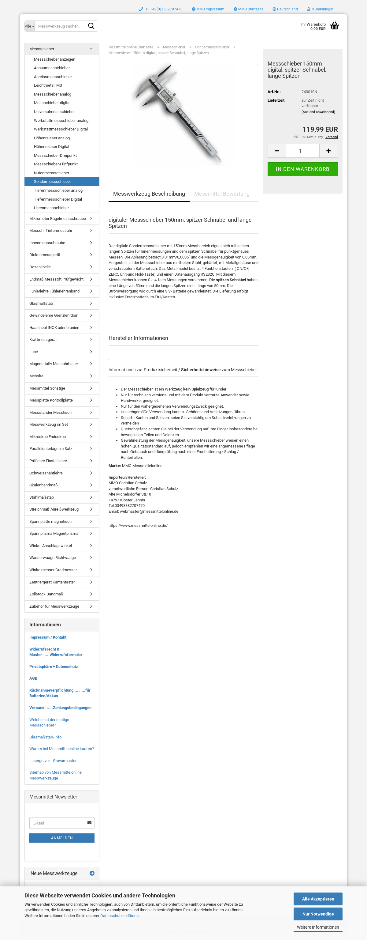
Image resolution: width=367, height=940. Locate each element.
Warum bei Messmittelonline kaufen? (61, 748)
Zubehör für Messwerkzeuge (54, 606)
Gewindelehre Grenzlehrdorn (53, 315)
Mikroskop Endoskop (47, 436)
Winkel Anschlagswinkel (50, 545)
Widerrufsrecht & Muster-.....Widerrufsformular (55, 652)
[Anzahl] (303, 151)
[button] (285, 9)
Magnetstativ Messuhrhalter (53, 363)
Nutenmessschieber (51, 173)
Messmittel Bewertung (222, 194)
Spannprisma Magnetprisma (53, 533)
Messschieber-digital (52, 102)
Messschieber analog (52, 94)
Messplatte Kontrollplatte (51, 400)
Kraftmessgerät (43, 339)
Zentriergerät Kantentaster (52, 582)
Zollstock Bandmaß (46, 594)
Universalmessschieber (54, 111)
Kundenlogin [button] (320, 9)
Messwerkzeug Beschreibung (149, 194)
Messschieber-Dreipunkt (55, 155)
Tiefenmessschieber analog (58, 190)
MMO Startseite (248, 9)
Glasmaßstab (41, 303)
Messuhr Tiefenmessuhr (50, 230)
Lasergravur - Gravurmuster (52, 760)
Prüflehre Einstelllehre (48, 461)
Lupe (33, 351)
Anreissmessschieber (53, 76)
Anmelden (62, 838)
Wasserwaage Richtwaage (52, 557)
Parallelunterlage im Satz (50, 448)
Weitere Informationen (318, 927)
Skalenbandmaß (43, 485)
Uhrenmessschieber (51, 208)
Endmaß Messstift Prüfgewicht (56, 279)
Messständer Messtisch (50, 412)
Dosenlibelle (40, 267)
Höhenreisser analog (52, 138)
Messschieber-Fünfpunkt (56, 164)
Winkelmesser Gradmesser (53, 570)
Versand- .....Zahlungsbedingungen (60, 707)
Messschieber (41, 49)
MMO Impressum (208, 9)
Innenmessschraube (47, 242)
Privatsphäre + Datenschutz (53, 666)
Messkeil (37, 376)
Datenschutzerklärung (119, 915)
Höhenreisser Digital (51, 146)
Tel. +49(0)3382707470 (161, 9)
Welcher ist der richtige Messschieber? (49, 722)
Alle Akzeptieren (318, 899)
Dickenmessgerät (44, 254)
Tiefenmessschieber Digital (58, 199)
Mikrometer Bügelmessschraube (57, 218)
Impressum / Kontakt (47, 637)
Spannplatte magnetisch (50, 521)
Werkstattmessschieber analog (61, 120)
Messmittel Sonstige (47, 388)
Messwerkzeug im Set (48, 424)
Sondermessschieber (52, 181)
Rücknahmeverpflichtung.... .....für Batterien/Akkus (60, 693)
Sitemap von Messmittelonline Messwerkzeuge (55, 775)
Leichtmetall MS (48, 85)
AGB (33, 678)
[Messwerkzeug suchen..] (29, 26)
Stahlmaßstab (41, 497)
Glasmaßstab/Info (45, 737)
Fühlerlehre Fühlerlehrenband (54, 291)
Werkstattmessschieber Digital (61, 129)
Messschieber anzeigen (54, 59)
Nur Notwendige (318, 914)
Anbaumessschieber (52, 68)
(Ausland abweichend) (318, 112)
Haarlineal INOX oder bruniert (54, 327)
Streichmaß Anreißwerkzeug (54, 509)
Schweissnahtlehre (46, 473)
